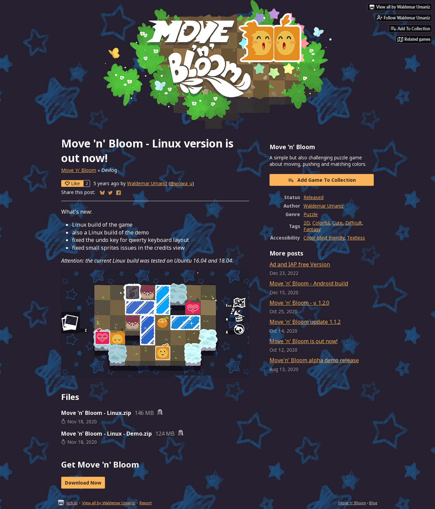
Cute (337, 223)
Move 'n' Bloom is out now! (303, 341)
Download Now (83, 482)
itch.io (71, 502)
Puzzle (310, 214)
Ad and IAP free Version (299, 264)
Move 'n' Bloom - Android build (308, 283)
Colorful (321, 223)
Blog (373, 502)
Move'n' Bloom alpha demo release (314, 360)
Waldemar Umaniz (147, 183)
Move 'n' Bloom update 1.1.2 (305, 322)
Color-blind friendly (323, 237)
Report (145, 502)
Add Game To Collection (322, 180)
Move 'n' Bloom (78, 170)
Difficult (353, 223)
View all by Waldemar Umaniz (108, 502)
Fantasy (312, 229)
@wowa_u (181, 183)
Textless (356, 237)
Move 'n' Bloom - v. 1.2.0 (299, 302)
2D (306, 223)
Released (313, 197)
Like (72, 183)
